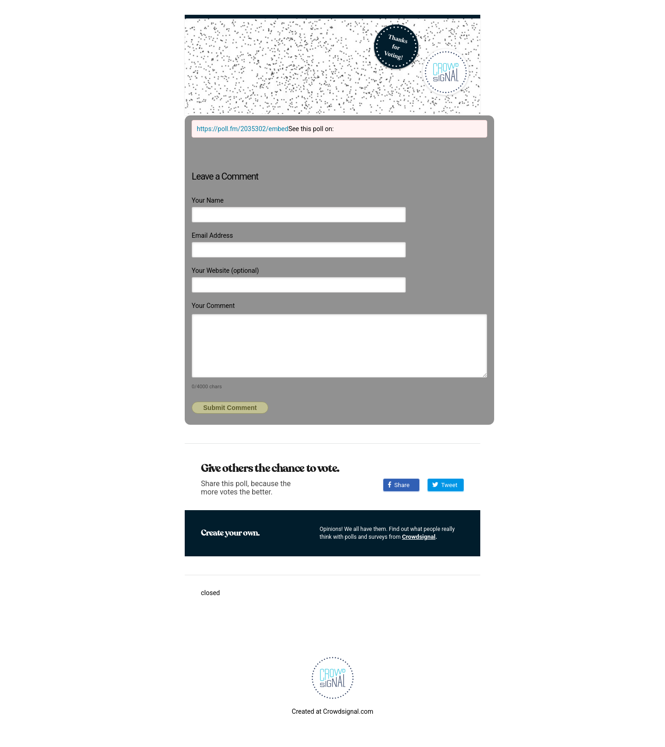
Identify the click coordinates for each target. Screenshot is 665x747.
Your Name (208, 200)
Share (399, 485)
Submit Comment (230, 407)
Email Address (212, 235)
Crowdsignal (418, 536)
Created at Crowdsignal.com (332, 711)
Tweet (444, 485)
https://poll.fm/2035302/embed (242, 129)
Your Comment (213, 305)
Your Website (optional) (225, 270)
